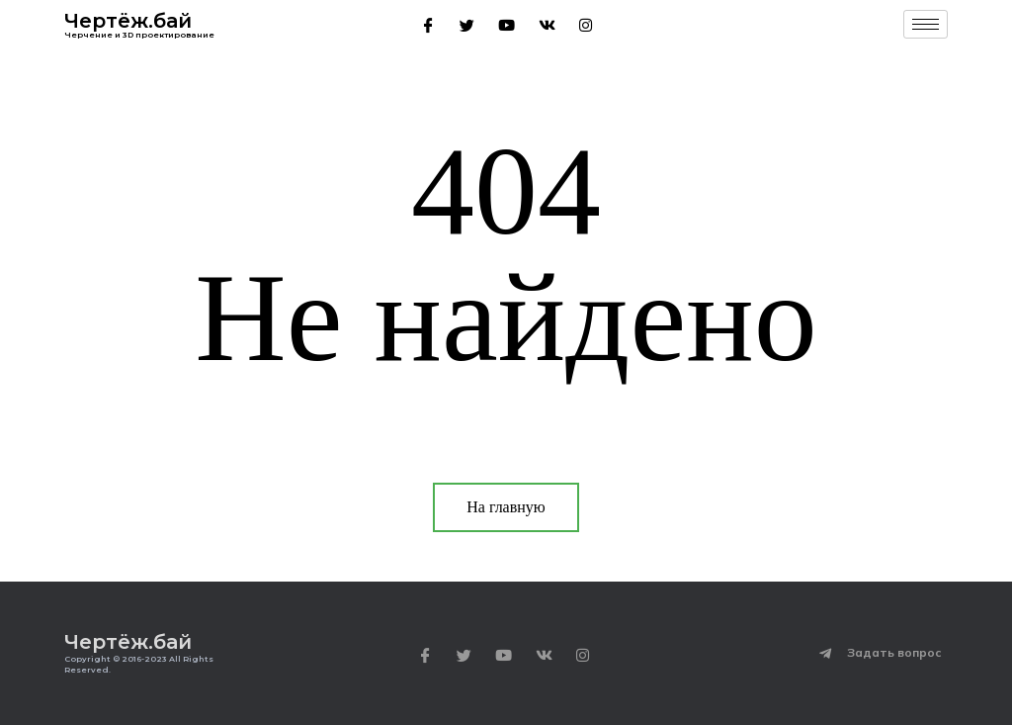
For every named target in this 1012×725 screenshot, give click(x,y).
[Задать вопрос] (825, 654)
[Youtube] (506, 24)
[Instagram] (585, 24)
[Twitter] (467, 24)
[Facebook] (428, 24)
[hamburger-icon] (925, 24)
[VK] (547, 24)
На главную (506, 506)
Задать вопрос (894, 652)
